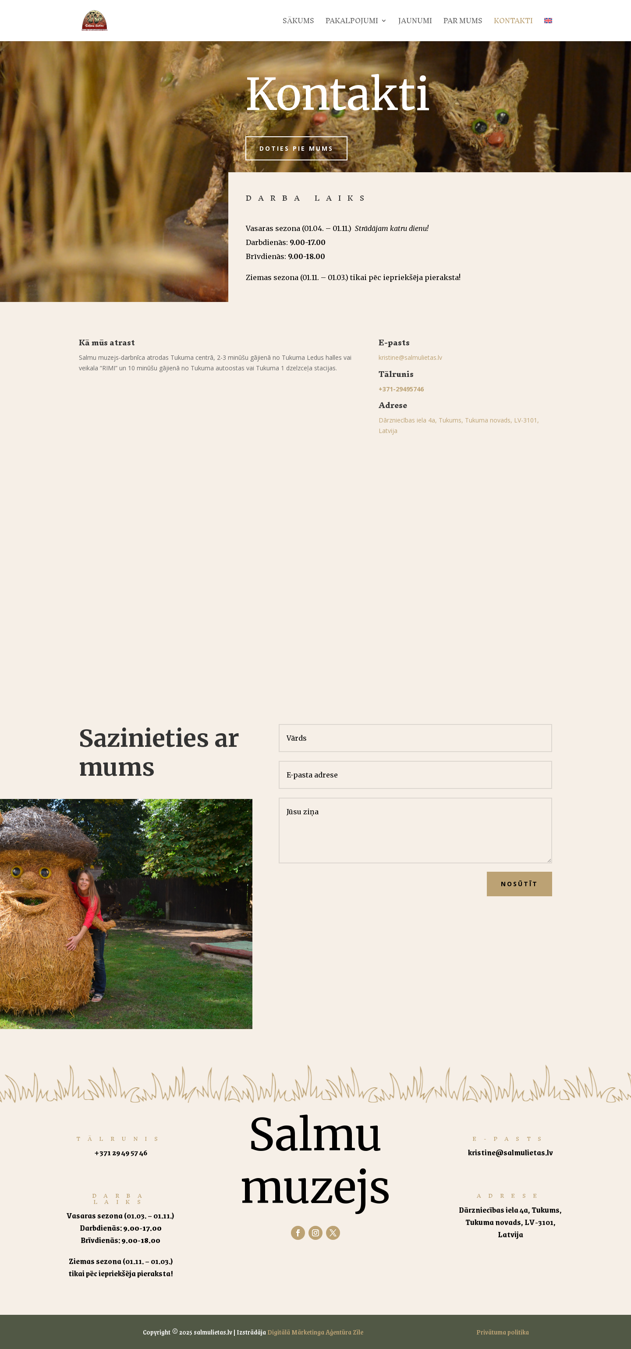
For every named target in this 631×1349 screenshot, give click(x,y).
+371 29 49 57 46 (120, 1152)
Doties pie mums (296, 148)
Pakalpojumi (352, 23)
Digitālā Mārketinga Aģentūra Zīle (315, 1331)
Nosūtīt (519, 884)
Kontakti (513, 23)
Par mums (462, 23)
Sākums (298, 23)
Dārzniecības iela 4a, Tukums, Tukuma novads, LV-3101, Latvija (510, 1222)
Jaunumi (415, 23)
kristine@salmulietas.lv (410, 357)
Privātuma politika (502, 1331)
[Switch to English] (548, 29)
